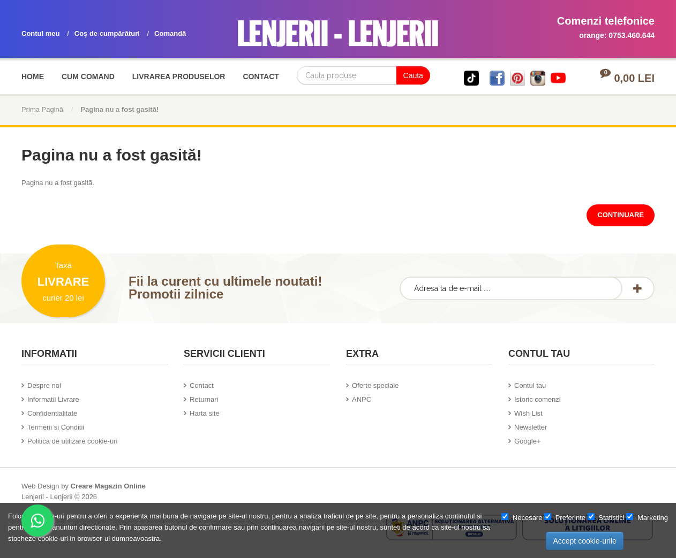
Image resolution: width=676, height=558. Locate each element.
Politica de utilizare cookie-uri (72, 441)
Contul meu (40, 33)
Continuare (620, 215)
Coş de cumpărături (107, 33)
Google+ (527, 441)
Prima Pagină (42, 109)
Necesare (521, 517)
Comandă (170, 33)
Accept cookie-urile (584, 541)
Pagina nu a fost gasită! (119, 109)
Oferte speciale (375, 385)
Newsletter (530, 427)
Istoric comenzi (537, 399)
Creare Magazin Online (108, 486)
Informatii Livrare (53, 399)
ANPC (361, 399)
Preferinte (564, 517)
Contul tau (530, 385)
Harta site (205, 413)
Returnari (204, 399)
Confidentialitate (52, 413)
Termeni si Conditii (55, 427)
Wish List (528, 413)
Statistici (606, 517)
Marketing (647, 517)
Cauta (413, 75)
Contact (202, 385)
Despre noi (44, 385)
